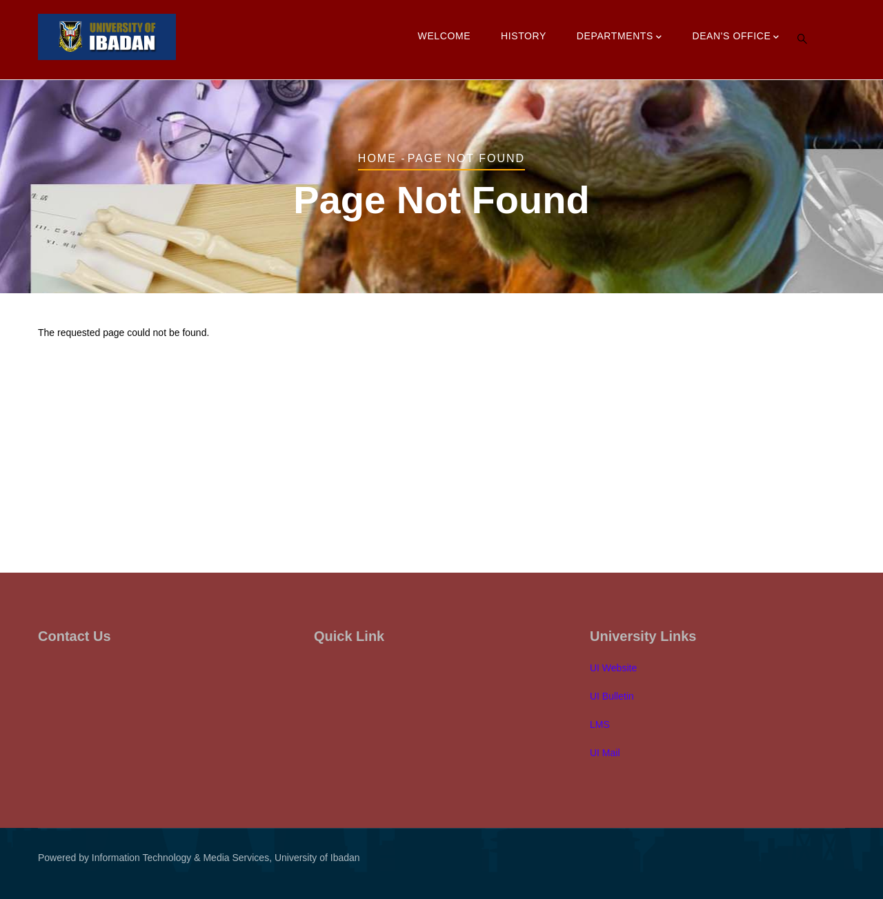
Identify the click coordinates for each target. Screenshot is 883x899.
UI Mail (605, 752)
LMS (600, 724)
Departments (619, 37)
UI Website (613, 667)
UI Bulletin (612, 696)
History (523, 35)
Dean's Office (736, 37)
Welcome (444, 35)
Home (377, 158)
